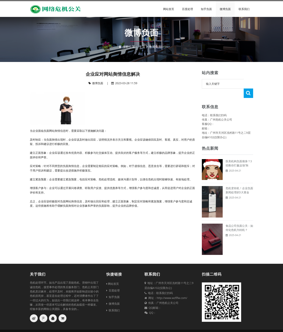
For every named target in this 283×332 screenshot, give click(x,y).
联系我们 (244, 9)
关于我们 (38, 264)
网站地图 (174, 326)
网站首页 (168, 9)
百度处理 (187, 9)
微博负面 (225, 9)
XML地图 (201, 326)
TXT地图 (188, 326)
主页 (142, 47)
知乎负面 (206, 9)
